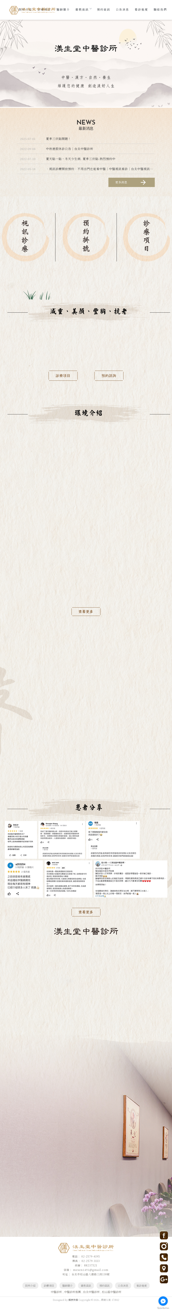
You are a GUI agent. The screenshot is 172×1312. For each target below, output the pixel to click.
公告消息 (122, 9)
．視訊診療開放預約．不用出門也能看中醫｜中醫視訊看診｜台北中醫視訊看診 (101, 169)
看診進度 (141, 9)
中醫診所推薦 (72, 1301)
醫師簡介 (63, 9)
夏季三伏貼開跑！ (58, 139)
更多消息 (131, 182)
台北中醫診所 (91, 1301)
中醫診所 (56, 1301)
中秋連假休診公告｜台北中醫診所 (69, 149)
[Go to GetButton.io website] (163, 1308)
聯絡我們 (160, 9)
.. (99, 1309)
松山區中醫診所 (111, 1301)
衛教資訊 (83, 9)
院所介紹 (30, 1295)
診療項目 (49, 1295)
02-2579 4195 (22, 999)
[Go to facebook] (163, 1301)
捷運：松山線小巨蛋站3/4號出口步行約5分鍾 (50, 1016)
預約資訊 (103, 9)
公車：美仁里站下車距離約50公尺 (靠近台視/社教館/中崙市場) (40, 1029)
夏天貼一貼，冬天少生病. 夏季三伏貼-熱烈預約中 (80, 159)
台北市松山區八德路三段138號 (37, 1008)
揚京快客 (73, 1309)
